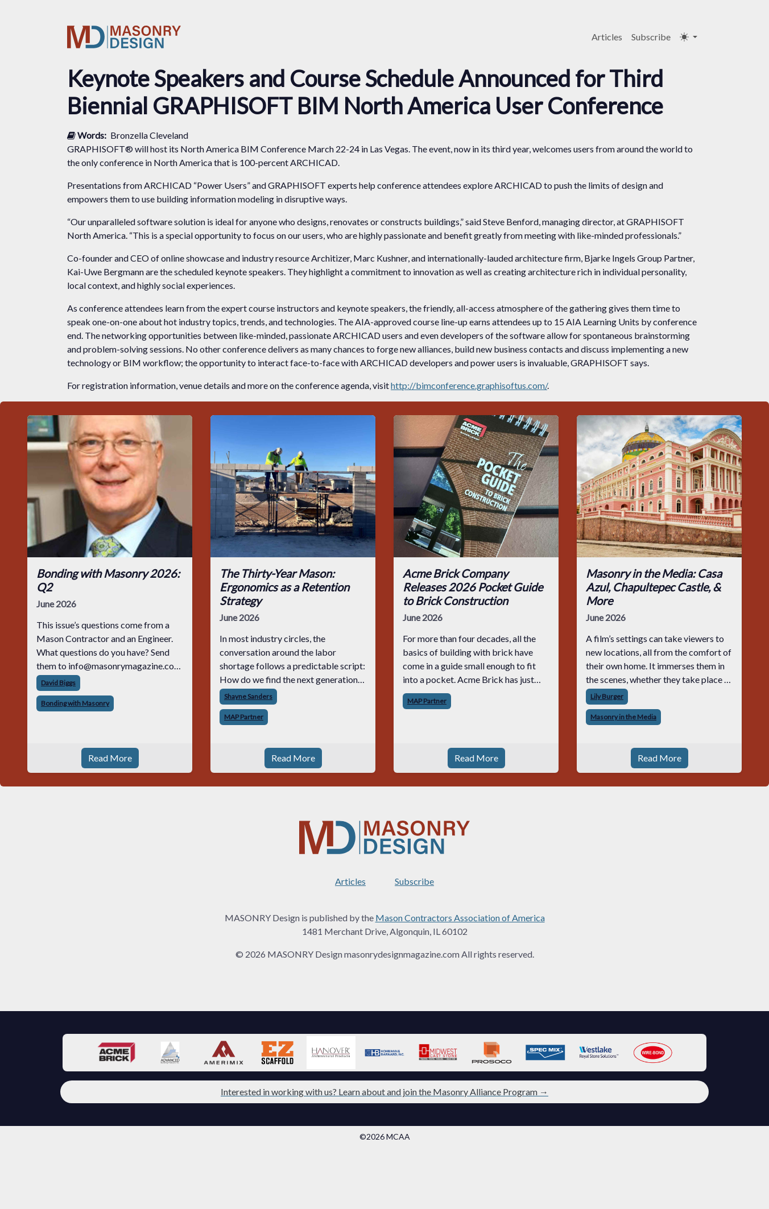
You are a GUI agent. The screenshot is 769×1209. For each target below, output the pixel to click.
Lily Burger (606, 696)
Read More (110, 757)
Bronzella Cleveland (149, 135)
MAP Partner (243, 717)
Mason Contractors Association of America (460, 917)
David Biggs (58, 682)
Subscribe (651, 36)
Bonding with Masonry (75, 703)
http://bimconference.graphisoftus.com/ (469, 385)
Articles (607, 36)
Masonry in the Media (623, 717)
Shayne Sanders (248, 696)
